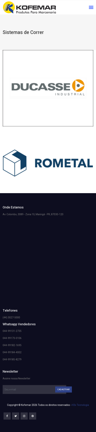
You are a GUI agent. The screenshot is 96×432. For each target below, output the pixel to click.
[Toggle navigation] (91, 8)
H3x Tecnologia (80, 405)
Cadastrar (63, 389)
